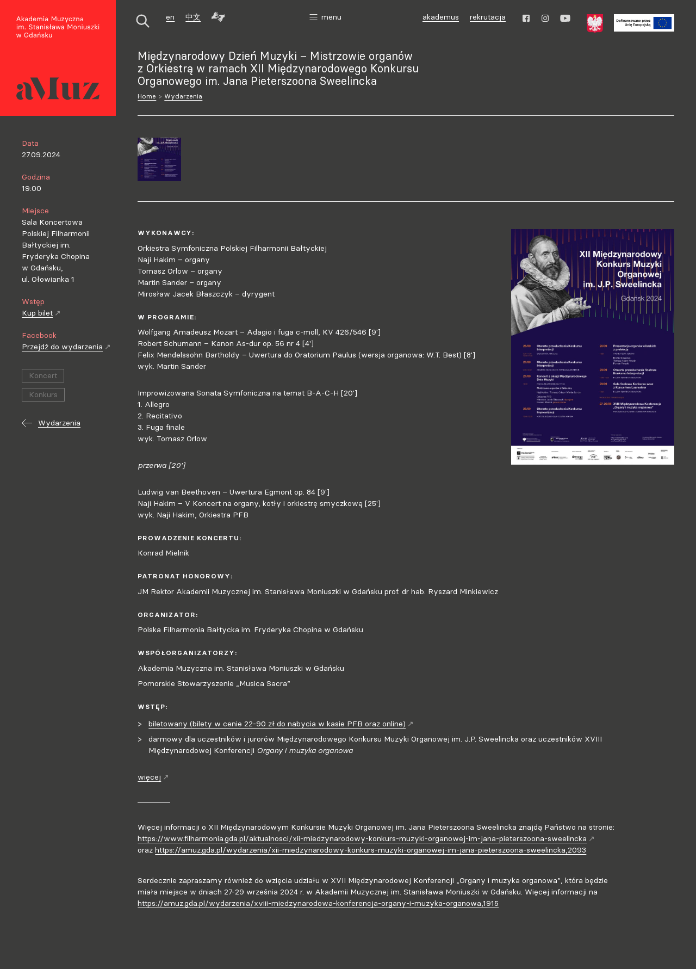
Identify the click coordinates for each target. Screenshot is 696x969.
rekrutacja (488, 17)
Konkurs (43, 394)
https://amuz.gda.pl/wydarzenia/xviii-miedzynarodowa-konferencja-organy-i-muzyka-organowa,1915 (318, 903)
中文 (193, 17)
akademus (442, 18)
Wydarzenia (183, 96)
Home (147, 96)
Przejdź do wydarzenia (66, 346)
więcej (153, 777)
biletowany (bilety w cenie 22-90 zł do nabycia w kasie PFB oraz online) (281, 724)
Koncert (43, 375)
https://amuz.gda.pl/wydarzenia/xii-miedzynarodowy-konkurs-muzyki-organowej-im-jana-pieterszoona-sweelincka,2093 (370, 850)
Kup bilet (41, 313)
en (170, 17)
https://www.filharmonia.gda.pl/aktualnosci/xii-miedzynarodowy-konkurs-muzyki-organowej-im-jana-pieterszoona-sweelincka (366, 838)
